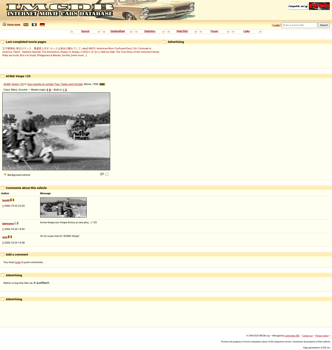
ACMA (7, 84)
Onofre (66, 55)
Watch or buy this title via (26, 283)
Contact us (307, 335)
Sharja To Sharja (69, 51)
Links (246, 31)
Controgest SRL (292, 335)
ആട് (84, 48)
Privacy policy (322, 335)
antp (5, 237)
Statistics (149, 31)
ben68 (6, 200)
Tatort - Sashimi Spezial (27, 51)
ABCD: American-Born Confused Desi (110, 48)
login (18, 262)
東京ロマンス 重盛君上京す (32, 48)
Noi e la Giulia (28, 55)
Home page (13, 24)
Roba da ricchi (10, 55)
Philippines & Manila (49, 55)
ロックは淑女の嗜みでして (65, 48)
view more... (79, 55)
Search (85, 31)
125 (21, 84)
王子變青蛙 (8, 48)
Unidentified (117, 31)
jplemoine (8, 223)
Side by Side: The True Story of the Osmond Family (130, 51)
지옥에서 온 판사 (89, 51)
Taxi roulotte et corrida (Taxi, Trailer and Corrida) (55, 84)
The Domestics (50, 51)
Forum (214, 31)
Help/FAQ (182, 31)
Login (276, 25)
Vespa (15, 84)
